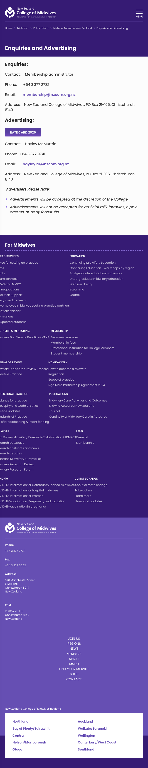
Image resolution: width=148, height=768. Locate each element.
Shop (74, 674)
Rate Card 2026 (23, 132)
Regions (74, 643)
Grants (75, 295)
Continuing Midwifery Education (93, 262)
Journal (54, 411)
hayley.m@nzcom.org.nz (46, 164)
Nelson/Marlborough (29, 742)
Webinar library (81, 284)
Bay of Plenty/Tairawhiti (31, 728)
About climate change (91, 485)
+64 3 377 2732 (15, 551)
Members (74, 654)
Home (8, 28)
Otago (17, 749)
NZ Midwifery (57, 362)
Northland (20, 721)
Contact (74, 679)
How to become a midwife (67, 369)
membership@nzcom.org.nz (49, 94)
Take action (83, 490)
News (74, 648)
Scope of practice (61, 379)
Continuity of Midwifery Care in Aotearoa (78, 416)
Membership (59, 331)
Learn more (83, 496)
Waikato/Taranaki (92, 728)
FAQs (79, 431)
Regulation (56, 374)
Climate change (86, 479)
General (82, 437)
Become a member (65, 337)
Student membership (66, 353)
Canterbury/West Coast (97, 742)
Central (18, 735)
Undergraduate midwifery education (96, 279)
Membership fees (63, 342)
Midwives (23, 28)
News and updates (88, 501)
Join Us (74, 638)
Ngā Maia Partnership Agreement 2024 (76, 385)
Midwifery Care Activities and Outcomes (78, 400)
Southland (86, 749)
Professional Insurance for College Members (82, 348)
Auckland (85, 721)
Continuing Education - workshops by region (102, 268)
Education (77, 256)
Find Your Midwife (74, 669)
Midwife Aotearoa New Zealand (72, 28)
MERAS (74, 659)
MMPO (74, 664)
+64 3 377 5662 (15, 565)
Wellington (86, 735)
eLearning (77, 289)
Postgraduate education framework (96, 273)
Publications (41, 28)
